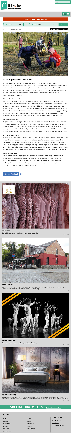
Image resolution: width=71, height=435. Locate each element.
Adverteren (55, 423)
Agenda (5, 426)
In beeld (29, 418)
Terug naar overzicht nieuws (59, 29)
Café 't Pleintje (7, 284)
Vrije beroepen (7, 431)
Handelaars (30, 426)
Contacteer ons (56, 420)
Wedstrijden (7, 423)
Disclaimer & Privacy (58, 425)
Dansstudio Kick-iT (9, 340)
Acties (29, 421)
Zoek (5, 24)
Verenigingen (31, 428)
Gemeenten (30, 423)
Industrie (6, 428)
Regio (31, 24)
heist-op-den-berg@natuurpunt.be (25, 165)
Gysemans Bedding (9, 394)
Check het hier (53, 407)
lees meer (66, 234)
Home (5, 418)
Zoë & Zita (6, 230)
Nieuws (5, 421)
